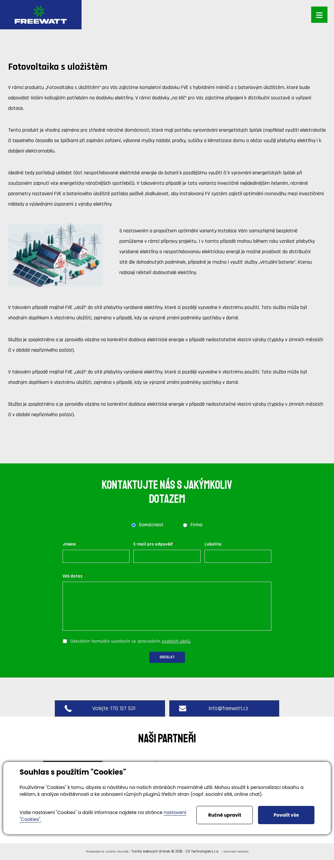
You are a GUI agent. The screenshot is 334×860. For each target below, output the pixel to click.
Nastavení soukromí (236, 851)
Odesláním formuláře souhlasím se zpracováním (130, 641)
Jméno (69, 544)
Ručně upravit (224, 815)
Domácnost (151, 525)
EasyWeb (123, 851)
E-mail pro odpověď (153, 544)
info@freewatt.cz (214, 708)
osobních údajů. (176, 641)
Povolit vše (286, 815)
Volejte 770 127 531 (100, 708)
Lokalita (213, 544)
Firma (196, 525)
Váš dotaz (73, 576)
